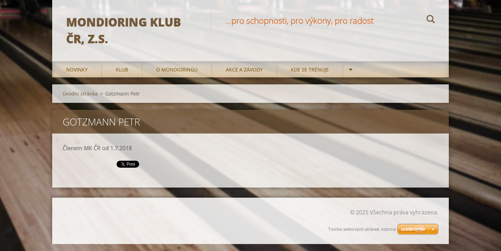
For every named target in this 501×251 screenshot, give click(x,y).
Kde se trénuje (310, 69)
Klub (122, 69)
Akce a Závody (244, 69)
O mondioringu (177, 69)
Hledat (431, 20)
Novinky (77, 69)
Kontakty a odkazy (382, 69)
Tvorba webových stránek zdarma (362, 229)
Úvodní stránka (80, 93)
